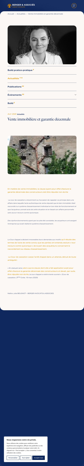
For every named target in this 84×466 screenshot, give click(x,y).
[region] (25, 449)
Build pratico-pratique (21, 70)
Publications (16, 87)
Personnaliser (13, 458)
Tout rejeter (26, 458)
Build (11, 103)
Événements (16, 95)
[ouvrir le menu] (74, 5)
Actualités (15, 78)
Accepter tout (38, 458)
